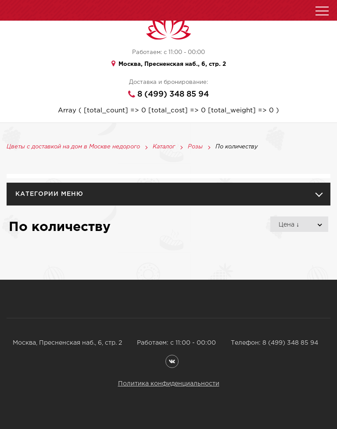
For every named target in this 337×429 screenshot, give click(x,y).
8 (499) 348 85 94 (173, 94)
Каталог (164, 147)
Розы (195, 147)
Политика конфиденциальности (168, 383)
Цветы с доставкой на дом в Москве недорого (73, 147)
